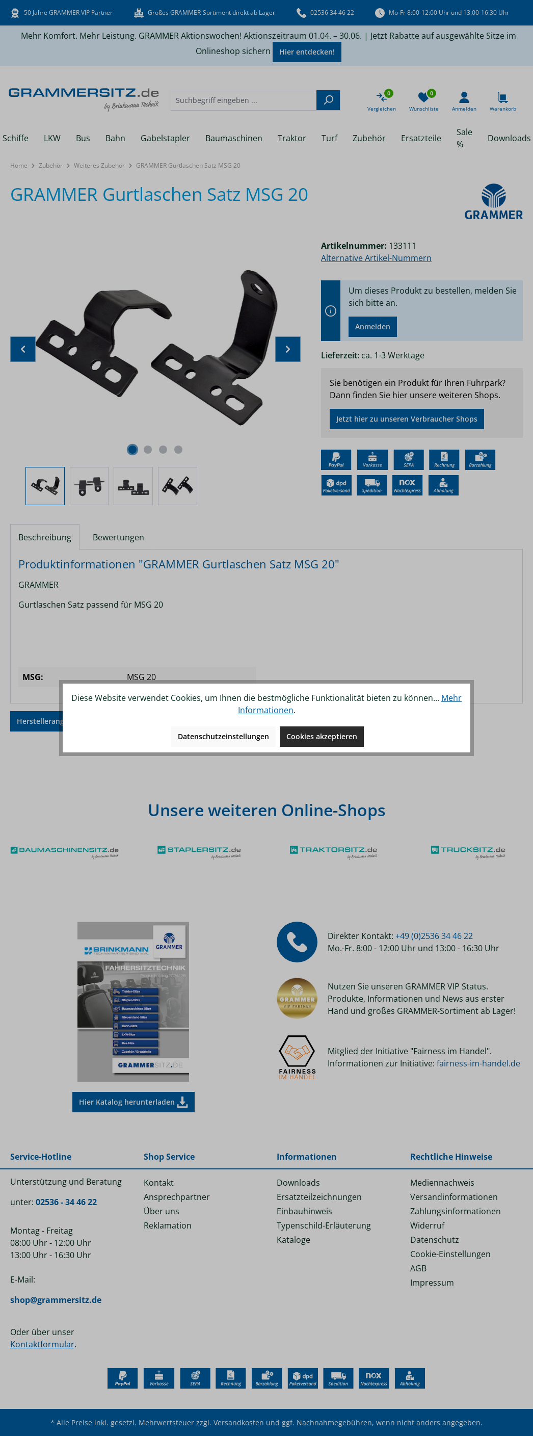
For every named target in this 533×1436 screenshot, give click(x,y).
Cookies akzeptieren (321, 736)
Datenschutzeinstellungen (223, 736)
